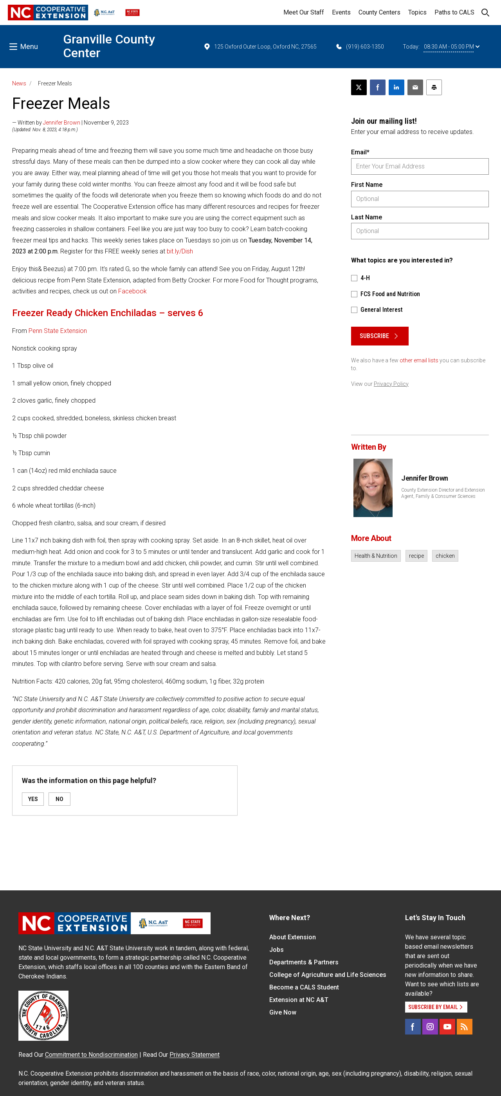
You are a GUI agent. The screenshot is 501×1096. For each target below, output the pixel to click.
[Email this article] (415, 87)
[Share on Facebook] (378, 87)
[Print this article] (434, 87)
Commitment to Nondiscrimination (91, 1054)
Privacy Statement (194, 1054)
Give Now (282, 1012)
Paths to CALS (454, 12)
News (19, 83)
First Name (366, 184)
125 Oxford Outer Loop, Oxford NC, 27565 (260, 47)
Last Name (366, 217)
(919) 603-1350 (359, 47)
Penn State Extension (58, 331)
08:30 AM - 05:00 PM (451, 46)
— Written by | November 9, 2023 (70, 122)
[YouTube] (447, 1027)
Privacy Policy (391, 384)
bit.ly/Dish (180, 251)
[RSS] (464, 1027)
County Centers (379, 12)
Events (341, 12)
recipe (416, 556)
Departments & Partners (304, 962)
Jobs (276, 949)
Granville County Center (109, 46)
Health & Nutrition (376, 556)
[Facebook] (413, 1027)
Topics (417, 12)
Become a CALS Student (304, 987)
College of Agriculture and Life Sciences (327, 974)
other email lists (419, 360)
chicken (445, 556)
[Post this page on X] (359, 87)
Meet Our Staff (303, 12)
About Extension (292, 937)
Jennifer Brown (61, 122)
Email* (360, 152)
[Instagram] (430, 1027)
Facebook (132, 291)
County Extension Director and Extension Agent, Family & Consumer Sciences (443, 493)
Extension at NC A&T (298, 1000)
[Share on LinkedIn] (396, 87)
